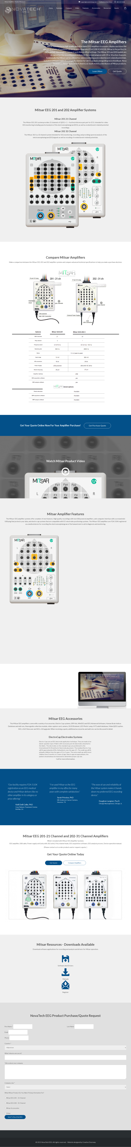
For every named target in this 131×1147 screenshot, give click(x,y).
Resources (107, 8)
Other (7, 1113)
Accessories (96, 8)
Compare (69, 8)
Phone (7, 1038)
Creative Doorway (89, 1142)
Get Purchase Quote (97, 425)
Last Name (70, 1027)
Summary (59, 8)
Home (51, 8)
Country (8, 1044)
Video (77, 8)
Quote (116, 8)
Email (6, 1032)
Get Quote (117, 71)
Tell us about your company (14, 1063)
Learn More (97, 71)
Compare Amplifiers (74, 863)
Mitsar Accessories (12, 1108)
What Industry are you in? (13, 1053)
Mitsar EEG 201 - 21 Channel (15, 1098)
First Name (9, 1027)
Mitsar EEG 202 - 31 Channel (15, 1103)
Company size (10, 1083)
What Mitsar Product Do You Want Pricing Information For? (24, 1093)
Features (86, 8)
